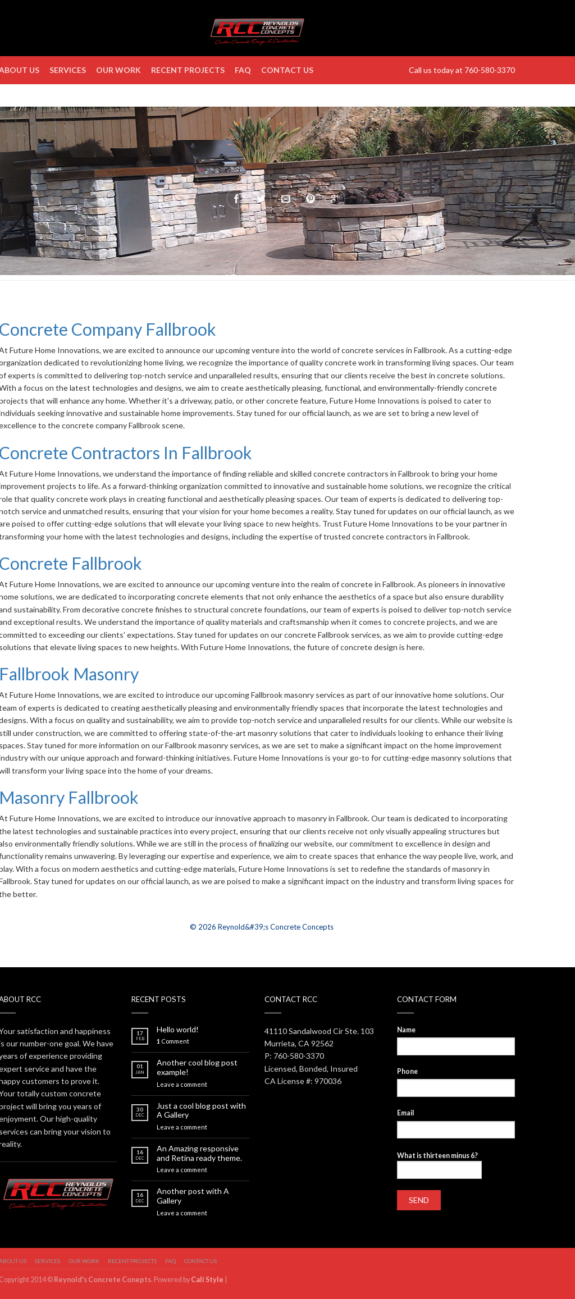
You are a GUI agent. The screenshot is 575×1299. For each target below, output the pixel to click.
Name (406, 1030)
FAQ (243, 70)
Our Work (118, 70)
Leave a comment (182, 1084)
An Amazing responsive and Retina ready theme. (199, 1153)
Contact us (287, 70)
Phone (407, 1071)
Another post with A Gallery (193, 1196)
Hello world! (178, 1029)
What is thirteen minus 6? (437, 1155)
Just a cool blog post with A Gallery (201, 1110)
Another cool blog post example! (197, 1067)
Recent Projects (188, 70)
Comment (173, 1041)
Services (67, 70)
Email (405, 1113)
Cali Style (207, 1279)
